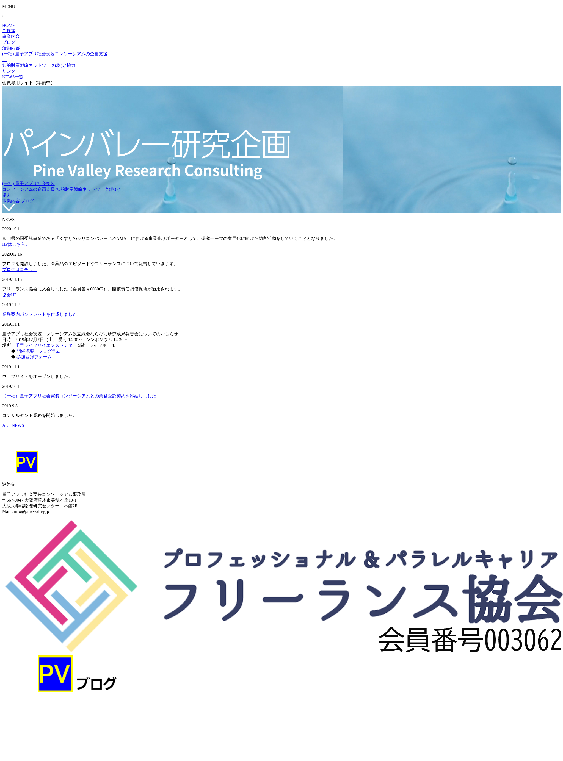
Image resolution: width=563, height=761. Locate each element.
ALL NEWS (13, 425)
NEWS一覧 (12, 76)
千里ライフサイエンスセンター (46, 345)
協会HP (9, 294)
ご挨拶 (8, 30)
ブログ (8, 42)
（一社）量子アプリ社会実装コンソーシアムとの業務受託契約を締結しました (79, 396)
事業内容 (11, 36)
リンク (8, 71)
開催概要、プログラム (38, 351)
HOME (8, 25)
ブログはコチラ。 (19, 269)
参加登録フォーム (34, 357)
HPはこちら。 (16, 244)
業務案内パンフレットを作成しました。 (41, 314)
